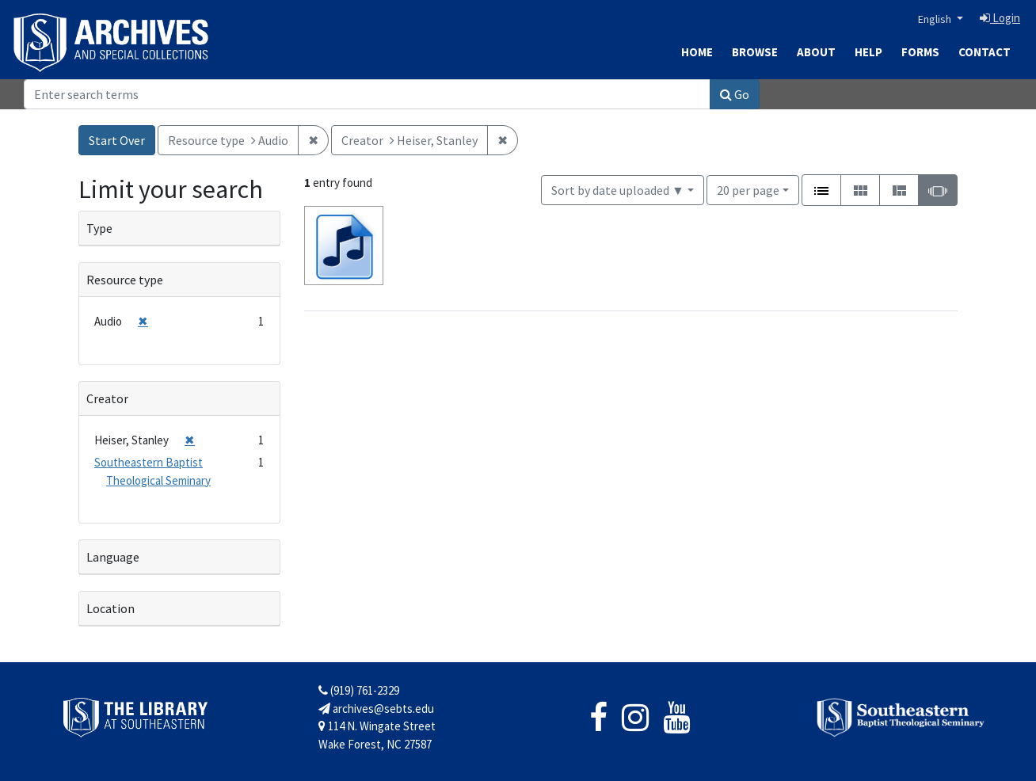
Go (734, 94)
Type (99, 228)
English (936, 19)
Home (697, 51)
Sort (617, 190)
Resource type (124, 280)
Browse (755, 51)
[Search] (367, 94)
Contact (984, 51)
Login (1000, 17)
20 (748, 189)
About (816, 51)
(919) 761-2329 (358, 690)
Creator (107, 398)
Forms (920, 51)
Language (112, 557)
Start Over (117, 140)
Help (868, 51)
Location (110, 608)
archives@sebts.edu (376, 708)
